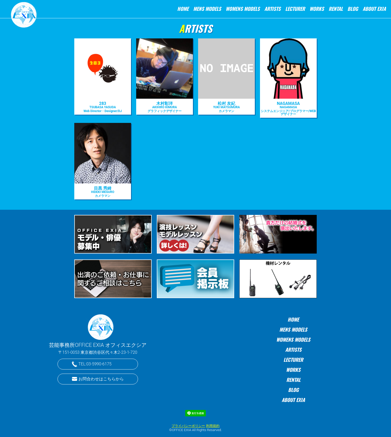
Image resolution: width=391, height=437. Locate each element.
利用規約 (212, 426)
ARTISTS (272, 8)
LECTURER (295, 8)
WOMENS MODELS (243, 8)
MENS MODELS (207, 8)
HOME (183, 8)
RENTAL (336, 8)
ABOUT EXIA (374, 8)
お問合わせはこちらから (101, 378)
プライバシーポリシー (188, 426)
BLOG (352, 8)
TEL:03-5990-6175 (94, 364)
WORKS (316, 8)
